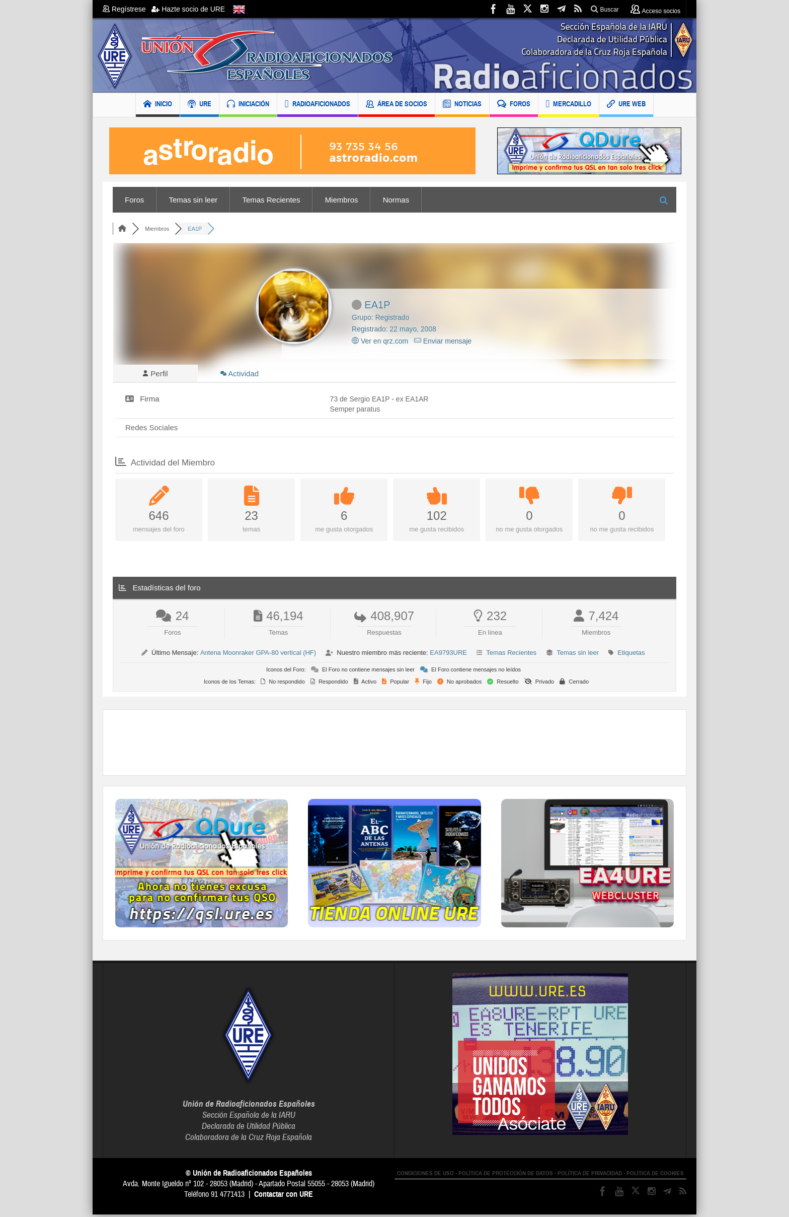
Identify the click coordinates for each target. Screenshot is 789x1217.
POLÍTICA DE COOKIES (655, 1175)
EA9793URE (448, 655)
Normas (396, 199)
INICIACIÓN (248, 105)
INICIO (158, 105)
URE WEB (626, 105)
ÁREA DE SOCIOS (396, 105)
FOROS (514, 105)
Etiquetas (631, 655)
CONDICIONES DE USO (425, 1175)
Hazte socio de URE (188, 9)
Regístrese (127, 9)
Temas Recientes (271, 199)
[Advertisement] (394, 745)
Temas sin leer (193, 199)
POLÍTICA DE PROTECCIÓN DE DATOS (505, 1175)
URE (199, 105)
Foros (134, 199)
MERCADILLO (568, 105)
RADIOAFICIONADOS (317, 105)
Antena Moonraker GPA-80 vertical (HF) (258, 655)
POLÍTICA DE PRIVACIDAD (590, 1175)
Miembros (341, 199)
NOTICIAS (462, 105)
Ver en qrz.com (380, 341)
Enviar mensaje (442, 341)
